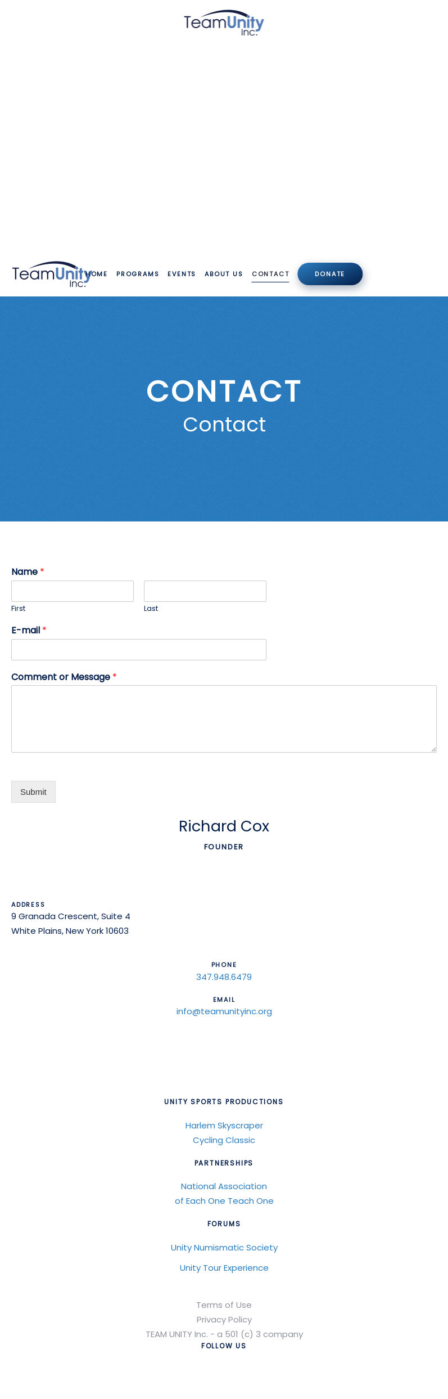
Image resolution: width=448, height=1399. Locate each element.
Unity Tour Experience (224, 1268)
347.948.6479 (224, 977)
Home (96, 273)
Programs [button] (137, 273)
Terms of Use (224, 1305)
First (18, 609)
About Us (224, 273)
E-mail (29, 631)
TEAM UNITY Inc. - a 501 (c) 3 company (224, 1334)
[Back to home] (224, 22)
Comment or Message (64, 677)
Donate (330, 273)
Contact (270, 273)
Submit (33, 792)
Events (182, 273)
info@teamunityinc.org (224, 1011)
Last (151, 609)
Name (27, 572)
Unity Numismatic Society (224, 1247)
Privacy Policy (224, 1319)
